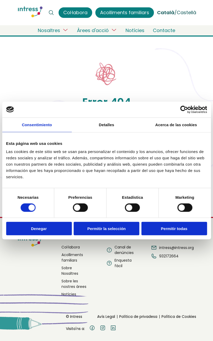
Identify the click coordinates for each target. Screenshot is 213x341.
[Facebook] (92, 329)
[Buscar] (51, 12)
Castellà (186, 12)
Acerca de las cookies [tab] (176, 124)
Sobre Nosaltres (69, 270)
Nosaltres (53, 30)
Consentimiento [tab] (37, 124)
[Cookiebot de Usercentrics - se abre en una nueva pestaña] (184, 109)
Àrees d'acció (97, 30)
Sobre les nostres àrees (73, 283)
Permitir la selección (106, 228)
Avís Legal (106, 316)
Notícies (135, 30)
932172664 (165, 256)
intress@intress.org (172, 248)
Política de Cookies (179, 316)
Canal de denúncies (120, 250)
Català (165, 12)
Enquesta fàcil (119, 263)
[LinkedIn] (113, 329)
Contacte (164, 30)
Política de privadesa (138, 316)
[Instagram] (103, 329)
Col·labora (70, 247)
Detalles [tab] (106, 124)
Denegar (39, 228)
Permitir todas (174, 228)
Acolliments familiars (72, 257)
